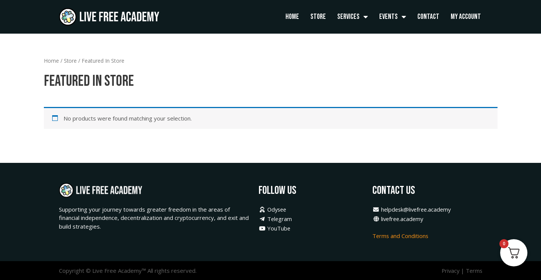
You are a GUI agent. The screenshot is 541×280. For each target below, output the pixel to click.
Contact (428, 16)
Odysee (273, 209)
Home (292, 16)
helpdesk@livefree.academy (413, 209)
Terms (473, 270)
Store (318, 16)
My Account (466, 16)
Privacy (449, 270)
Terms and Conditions (401, 236)
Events (392, 17)
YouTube (275, 228)
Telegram (276, 219)
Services (352, 17)
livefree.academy (398, 219)
